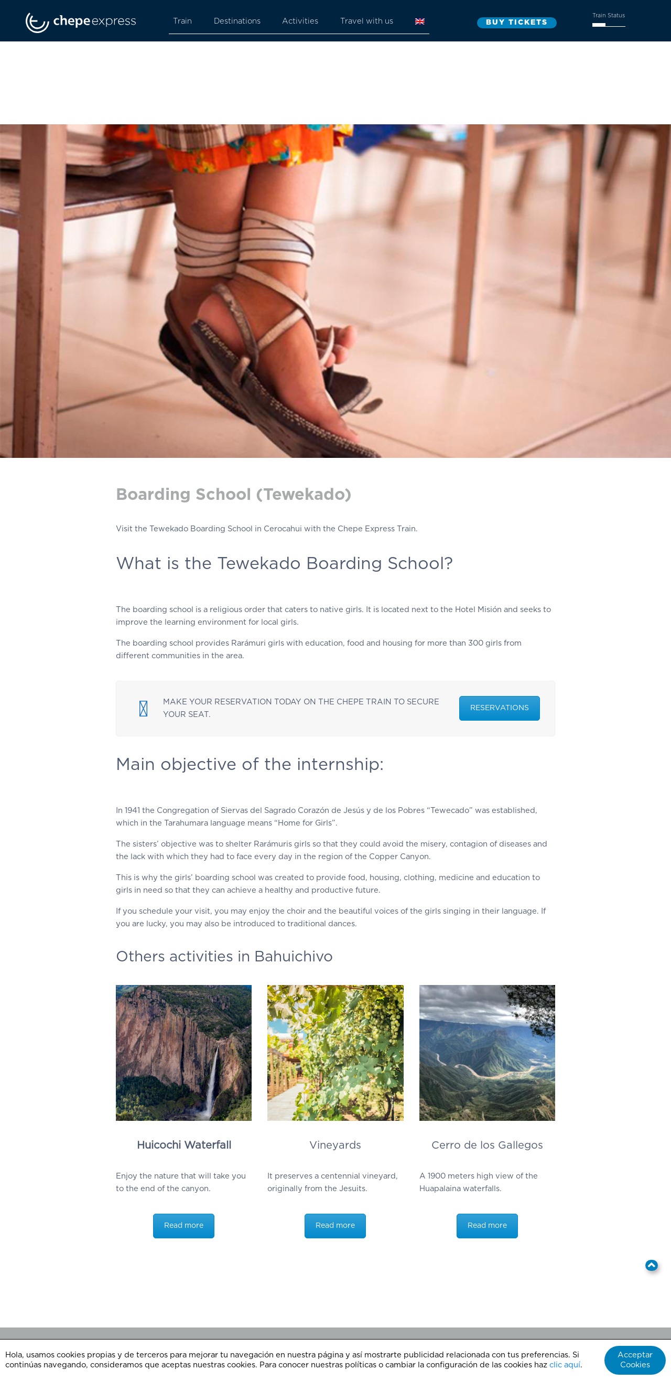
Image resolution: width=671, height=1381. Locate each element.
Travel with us (366, 21)
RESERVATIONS (499, 708)
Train (182, 21)
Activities (300, 21)
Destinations (237, 21)
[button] (651, 1265)
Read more (183, 1225)
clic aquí (564, 1365)
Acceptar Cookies (635, 1360)
